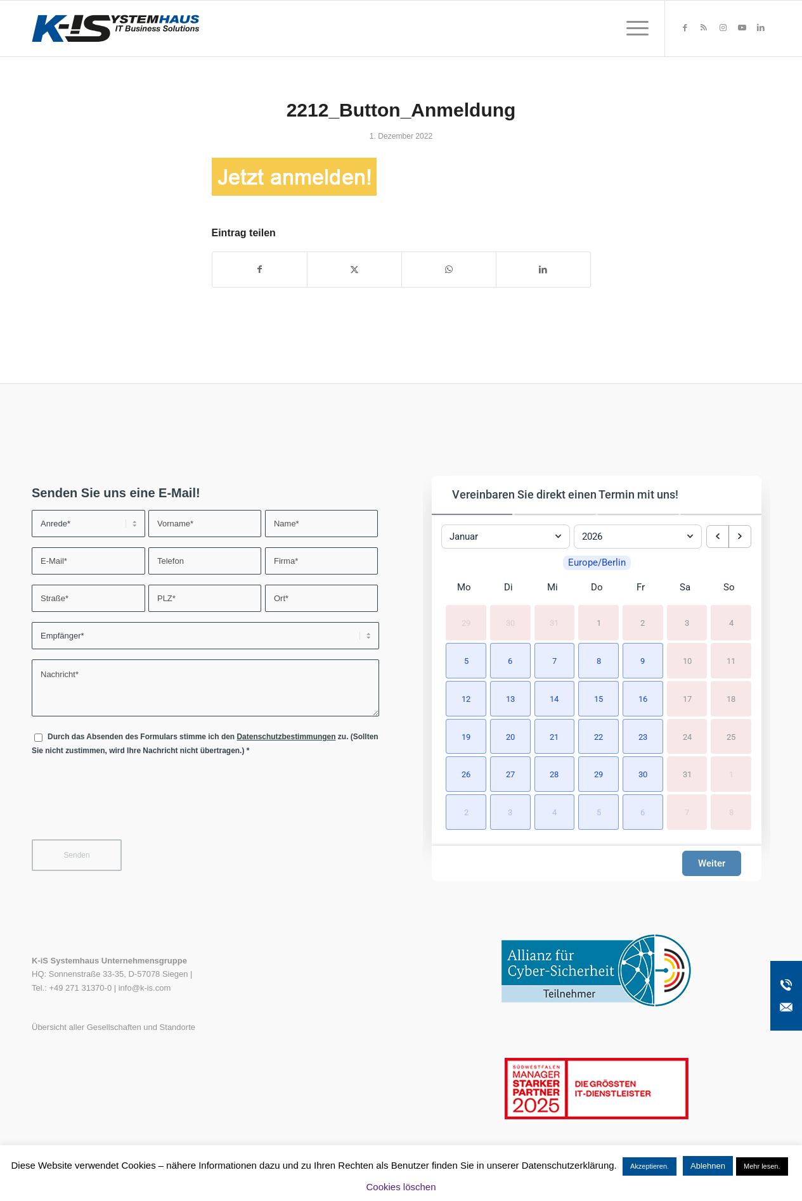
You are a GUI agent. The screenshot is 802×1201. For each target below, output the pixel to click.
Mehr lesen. (762, 1166)
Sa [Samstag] (685, 587)
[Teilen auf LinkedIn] (543, 269)
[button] (464, 659)
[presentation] (128, 805)
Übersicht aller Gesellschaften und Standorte (113, 1027)
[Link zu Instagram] (722, 27)
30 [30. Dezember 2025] (510, 623)
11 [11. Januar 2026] (731, 661)
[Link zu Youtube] (741, 27)
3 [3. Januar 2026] (687, 623)
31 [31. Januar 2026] (687, 774)
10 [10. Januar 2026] (687, 661)
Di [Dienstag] (508, 587)
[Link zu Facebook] (684, 27)
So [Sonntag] (729, 587)
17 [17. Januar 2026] (687, 699)
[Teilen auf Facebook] (259, 269)
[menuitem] (633, 28)
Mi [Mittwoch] (552, 587)
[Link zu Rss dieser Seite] (703, 27)
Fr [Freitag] (641, 587)
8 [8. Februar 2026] (731, 812)
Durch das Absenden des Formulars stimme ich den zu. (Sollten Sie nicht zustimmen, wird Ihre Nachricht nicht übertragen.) (205, 743)
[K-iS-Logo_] (115, 28)
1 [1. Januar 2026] (599, 623)
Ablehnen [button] (707, 1166)
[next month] (739, 536)
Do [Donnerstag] (597, 587)
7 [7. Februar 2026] (687, 812)
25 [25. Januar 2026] (731, 736)
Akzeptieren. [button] (649, 1166)
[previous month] (717, 536)
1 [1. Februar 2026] (731, 774)
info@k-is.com (145, 988)
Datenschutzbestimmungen (285, 736)
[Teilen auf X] (354, 269)
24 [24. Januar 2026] (687, 736)
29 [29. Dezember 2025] (466, 623)
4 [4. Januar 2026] (731, 623)
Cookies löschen (401, 1186)
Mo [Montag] (464, 587)
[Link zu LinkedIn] (760, 27)
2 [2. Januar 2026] (642, 623)
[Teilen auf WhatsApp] (449, 269)
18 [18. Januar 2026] (731, 699)
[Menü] (633, 28)
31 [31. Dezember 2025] (554, 623)
